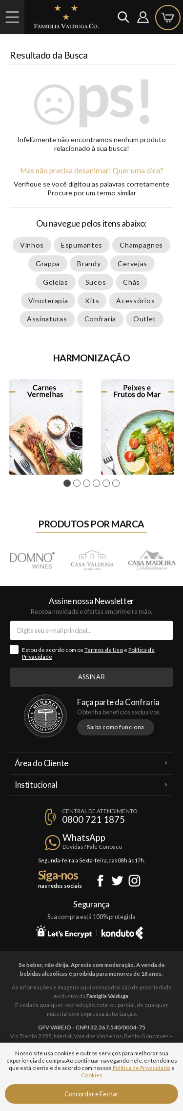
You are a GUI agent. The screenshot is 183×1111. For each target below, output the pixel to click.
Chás (131, 282)
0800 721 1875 (93, 819)
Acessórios (135, 300)
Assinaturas (47, 318)
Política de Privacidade (141, 1068)
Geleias (55, 282)
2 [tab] (78, 483)
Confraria (100, 318)
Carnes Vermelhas (45, 427)
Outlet (144, 318)
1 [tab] (68, 483)
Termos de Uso (103, 650)
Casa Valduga (91, 559)
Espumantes (81, 245)
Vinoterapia (48, 300)
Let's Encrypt (64, 931)
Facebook (100, 881)
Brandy (89, 263)
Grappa (48, 263)
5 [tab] (107, 483)
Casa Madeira (151, 559)
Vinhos (32, 245)
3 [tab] (88, 483)
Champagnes (141, 245)
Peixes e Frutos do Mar (137, 427)
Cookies (91, 1075)
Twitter (117, 881)
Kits (92, 300)
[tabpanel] (46, 427)
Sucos (95, 282)
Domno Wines (32, 559)
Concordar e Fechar (91, 1094)
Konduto (122, 931)
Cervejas (132, 263)
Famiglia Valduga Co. (66, 16)
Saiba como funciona (115, 727)
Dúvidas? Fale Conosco (92, 846)
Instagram (134, 881)
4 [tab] (98, 483)
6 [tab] (117, 483)
